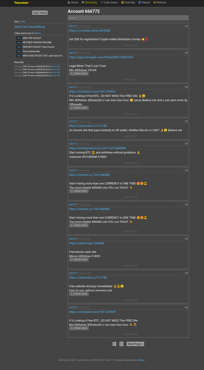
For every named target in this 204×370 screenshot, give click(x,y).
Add (23, 21)
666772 (73, 26)
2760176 (26, 66)
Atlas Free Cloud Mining (30, 26)
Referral (159, 2)
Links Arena (109, 2)
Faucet (144, 2)
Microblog (89, 2)
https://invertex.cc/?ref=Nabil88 (89, 174)
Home (72, 2)
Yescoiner (23, 3)
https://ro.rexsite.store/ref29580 (89, 30)
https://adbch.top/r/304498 (86, 243)
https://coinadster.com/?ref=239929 (92, 91)
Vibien (141, 360)
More (38, 33)
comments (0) (130, 45)
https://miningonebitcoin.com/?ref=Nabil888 (97, 148)
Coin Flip (128, 2)
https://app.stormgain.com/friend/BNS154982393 (101, 57)
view (19, 38)
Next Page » (135, 344)
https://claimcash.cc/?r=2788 (88, 125)
